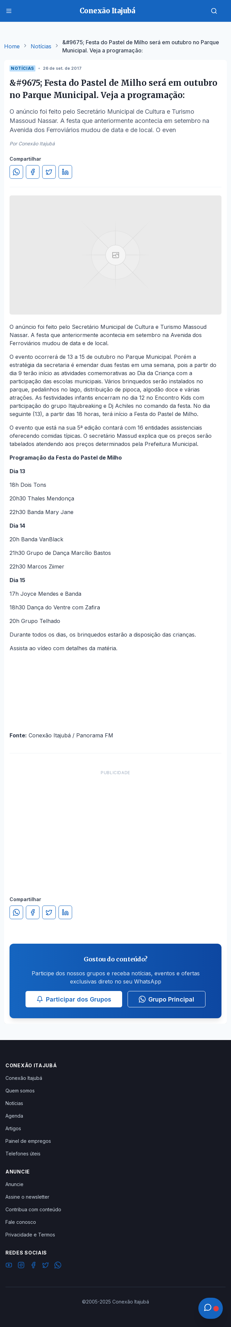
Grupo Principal (166, 999)
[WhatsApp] (57, 1266)
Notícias (41, 46)
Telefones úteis (22, 1153)
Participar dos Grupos (73, 999)
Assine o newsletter (27, 1197)
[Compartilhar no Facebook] (32, 172)
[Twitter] (45, 1266)
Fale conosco (20, 1222)
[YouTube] (8, 1266)
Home (12, 46)
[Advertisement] (115, 826)
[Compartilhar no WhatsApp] (16, 172)
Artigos (13, 1128)
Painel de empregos (28, 1141)
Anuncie (14, 1184)
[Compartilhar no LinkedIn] (65, 172)
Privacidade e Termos (30, 1234)
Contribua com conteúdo (33, 1209)
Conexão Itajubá (23, 1078)
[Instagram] (21, 1266)
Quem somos (20, 1090)
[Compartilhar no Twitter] (49, 172)
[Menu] (8, 10)
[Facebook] (33, 1266)
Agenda (14, 1116)
